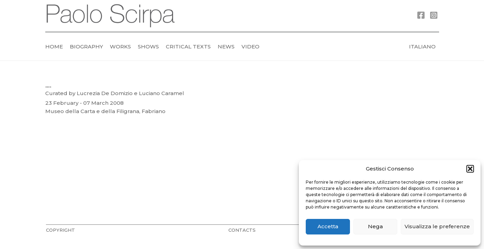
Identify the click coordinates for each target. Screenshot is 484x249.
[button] (470, 168)
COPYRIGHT (60, 230)
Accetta (327, 226)
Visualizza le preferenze (437, 226)
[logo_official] (111, 16)
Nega (375, 226)
